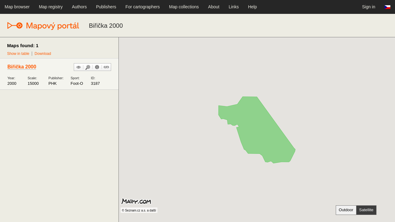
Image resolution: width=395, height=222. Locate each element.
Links (234, 6)
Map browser (17, 6)
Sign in (368, 6)
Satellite (366, 210)
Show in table (18, 53)
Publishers (106, 6)
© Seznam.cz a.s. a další (139, 210)
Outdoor (346, 210)
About (213, 6)
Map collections (184, 6)
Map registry (51, 6)
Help (252, 6)
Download (43, 53)
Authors (79, 6)
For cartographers (143, 6)
